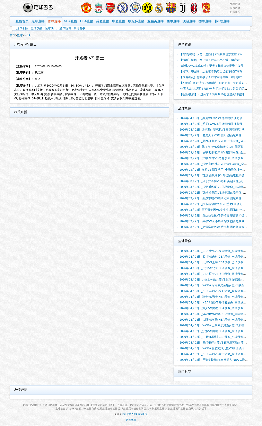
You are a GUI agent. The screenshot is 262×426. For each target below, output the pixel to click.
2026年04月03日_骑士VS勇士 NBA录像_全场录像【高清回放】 (220, 296)
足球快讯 (50, 28)
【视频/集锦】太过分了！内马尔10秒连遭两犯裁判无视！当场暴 (220, 94)
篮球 (20, 35)
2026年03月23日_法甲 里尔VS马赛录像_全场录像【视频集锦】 (220, 158)
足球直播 (38, 21)
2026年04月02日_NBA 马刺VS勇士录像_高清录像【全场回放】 (220, 354)
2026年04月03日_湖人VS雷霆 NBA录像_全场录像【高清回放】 (220, 308)
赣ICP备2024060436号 (135, 414)
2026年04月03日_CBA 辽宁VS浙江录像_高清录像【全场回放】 (220, 273)
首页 (12, 35)
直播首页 (22, 21)
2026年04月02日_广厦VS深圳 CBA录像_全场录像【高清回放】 (220, 336)
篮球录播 (36, 28)
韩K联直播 (222, 21)
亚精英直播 (155, 21)
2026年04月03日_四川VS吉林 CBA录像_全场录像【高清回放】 (220, 256)
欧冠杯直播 (136, 21)
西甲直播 (173, 21)
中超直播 (118, 21)
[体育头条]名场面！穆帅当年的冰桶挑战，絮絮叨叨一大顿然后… (220, 88)
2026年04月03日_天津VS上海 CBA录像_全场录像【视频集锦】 (220, 262)
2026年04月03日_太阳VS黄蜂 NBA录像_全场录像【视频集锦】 (220, 319)
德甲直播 (205, 21)
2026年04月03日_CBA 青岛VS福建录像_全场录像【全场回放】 (220, 250)
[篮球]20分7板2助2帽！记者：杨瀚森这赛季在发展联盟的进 (217, 65)
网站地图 (131, 419)
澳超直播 (189, 21)
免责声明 (235, 3)
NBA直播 (70, 21)
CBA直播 (86, 21)
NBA (27, 35)
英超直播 (102, 21)
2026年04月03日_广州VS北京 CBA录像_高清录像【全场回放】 (220, 268)
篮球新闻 (65, 28)
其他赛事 (79, 28)
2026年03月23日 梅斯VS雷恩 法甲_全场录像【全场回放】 (217, 169)
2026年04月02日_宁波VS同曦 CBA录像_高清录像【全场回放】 (220, 331)
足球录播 (22, 28)
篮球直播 (54, 21)
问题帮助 (235, 8)
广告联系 (235, 12)
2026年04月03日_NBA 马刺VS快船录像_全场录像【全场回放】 (220, 291)
